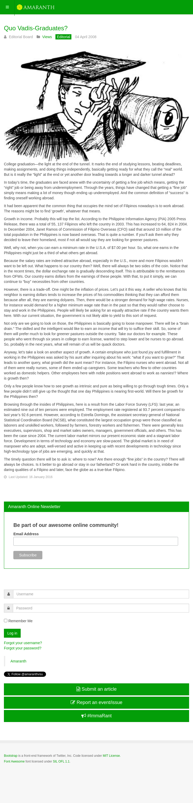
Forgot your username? (23, 643)
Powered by (28, 775)
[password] (101, 608)
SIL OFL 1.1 (61, 761)
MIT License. (112, 756)
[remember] (5, 620)
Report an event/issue (96, 702)
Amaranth (18, 661)
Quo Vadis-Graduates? (36, 28)
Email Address (26, 534)
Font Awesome (14, 761)
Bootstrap (10, 756)
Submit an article (96, 689)
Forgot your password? (22, 648)
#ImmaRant (96, 715)
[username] (101, 594)
